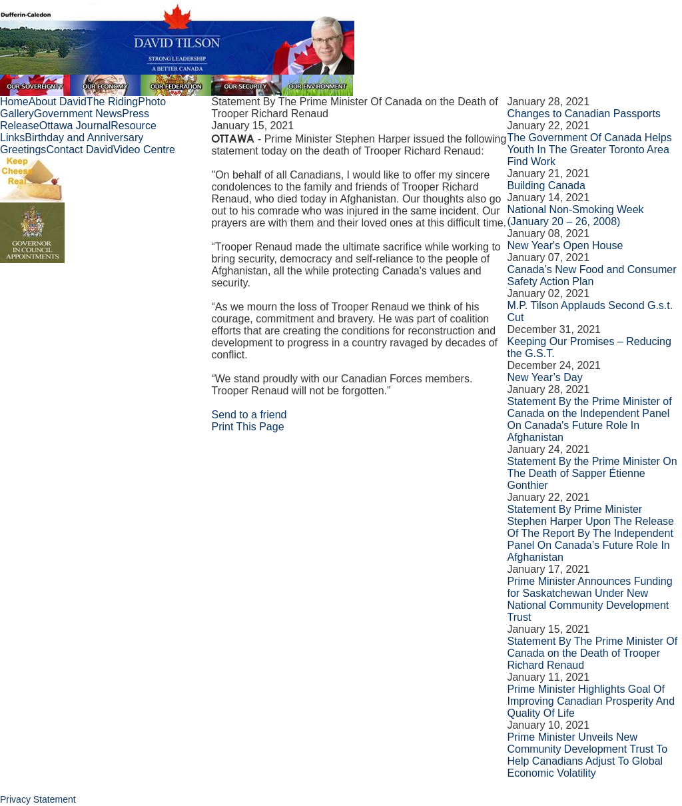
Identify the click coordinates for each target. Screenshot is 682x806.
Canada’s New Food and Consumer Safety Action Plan (591, 275)
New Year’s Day (544, 377)
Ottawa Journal (75, 125)
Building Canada (546, 185)
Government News (78, 113)
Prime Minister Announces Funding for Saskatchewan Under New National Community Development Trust (589, 599)
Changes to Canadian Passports (583, 113)
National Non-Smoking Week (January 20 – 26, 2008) (575, 215)
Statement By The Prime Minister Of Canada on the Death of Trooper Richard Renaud (592, 653)
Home (14, 101)
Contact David (79, 149)
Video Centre (144, 149)
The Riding (112, 101)
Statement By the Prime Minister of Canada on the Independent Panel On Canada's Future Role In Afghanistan (589, 419)
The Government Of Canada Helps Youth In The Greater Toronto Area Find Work (589, 149)
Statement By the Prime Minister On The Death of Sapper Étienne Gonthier (592, 473)
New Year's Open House (565, 245)
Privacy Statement (38, 799)
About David (58, 101)
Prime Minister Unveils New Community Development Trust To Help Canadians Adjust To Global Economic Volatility (587, 755)
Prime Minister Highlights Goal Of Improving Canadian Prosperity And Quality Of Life (591, 701)
